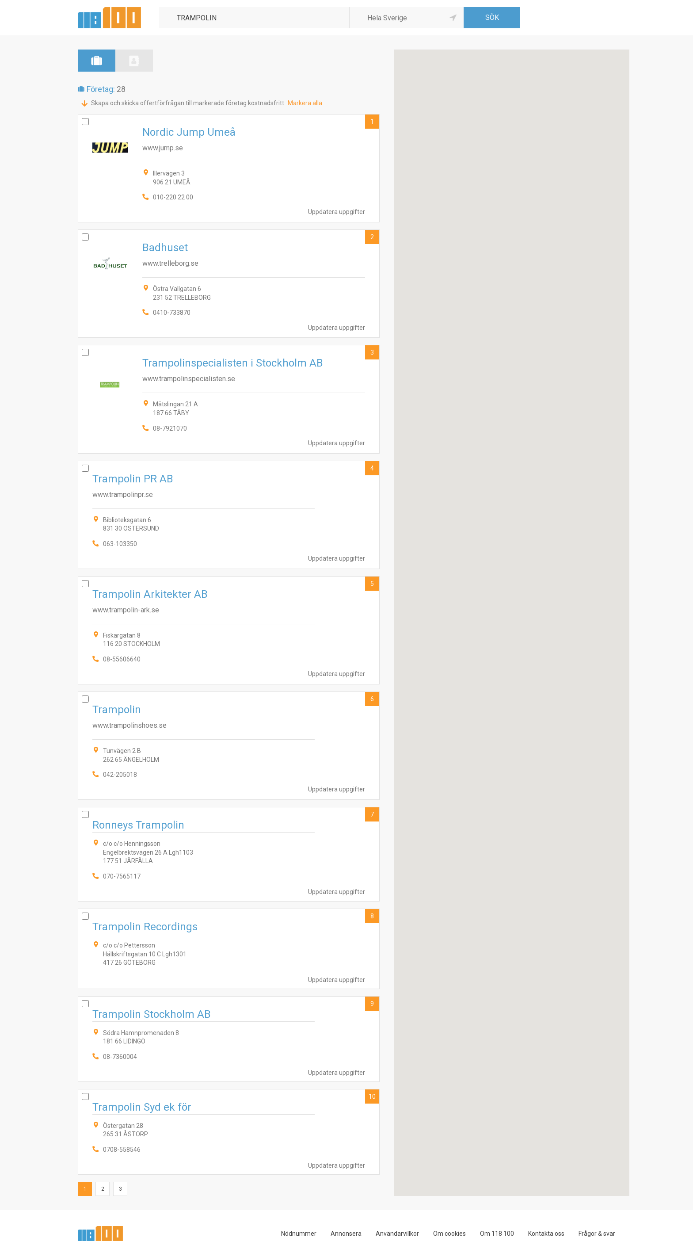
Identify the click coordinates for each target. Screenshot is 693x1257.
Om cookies (449, 1233)
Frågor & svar (597, 1233)
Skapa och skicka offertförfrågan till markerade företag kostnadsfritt (187, 103)
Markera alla (305, 103)
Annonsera (346, 1233)
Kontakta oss (546, 1233)
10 (372, 1096)
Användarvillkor (397, 1233)
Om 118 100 (497, 1233)
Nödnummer (298, 1233)
